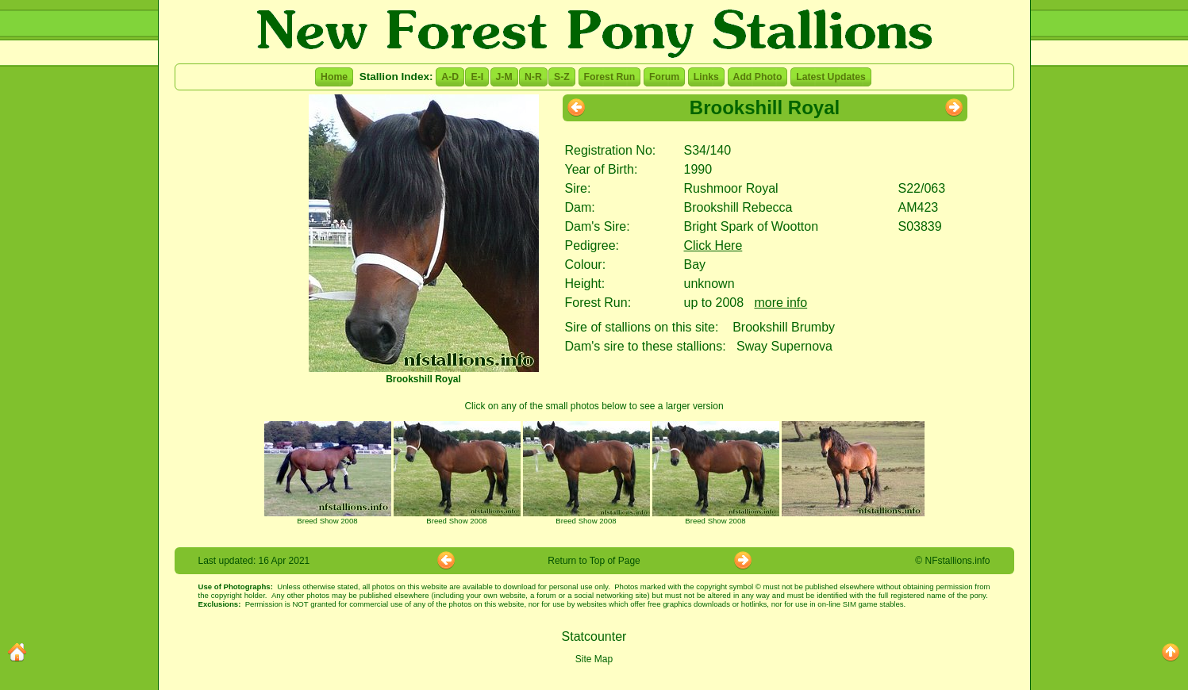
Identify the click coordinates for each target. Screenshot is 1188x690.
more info (780, 302)
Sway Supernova (784, 346)
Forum (664, 76)
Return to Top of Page (594, 560)
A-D (450, 76)
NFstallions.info (957, 560)
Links (706, 76)
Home (334, 76)
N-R (533, 76)
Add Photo (757, 76)
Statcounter (594, 636)
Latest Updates (831, 76)
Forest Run (610, 76)
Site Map (594, 659)
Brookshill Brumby (783, 327)
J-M (504, 76)
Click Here (713, 245)
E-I (477, 76)
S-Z (562, 76)
